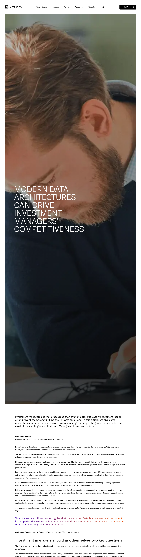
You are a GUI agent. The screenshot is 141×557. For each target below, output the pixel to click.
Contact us (127, 7)
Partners (68, 7)
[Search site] (103, 7)
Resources (80, 7)
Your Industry (43, 7)
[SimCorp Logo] (13, 7)
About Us (93, 7)
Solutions (56, 7)
